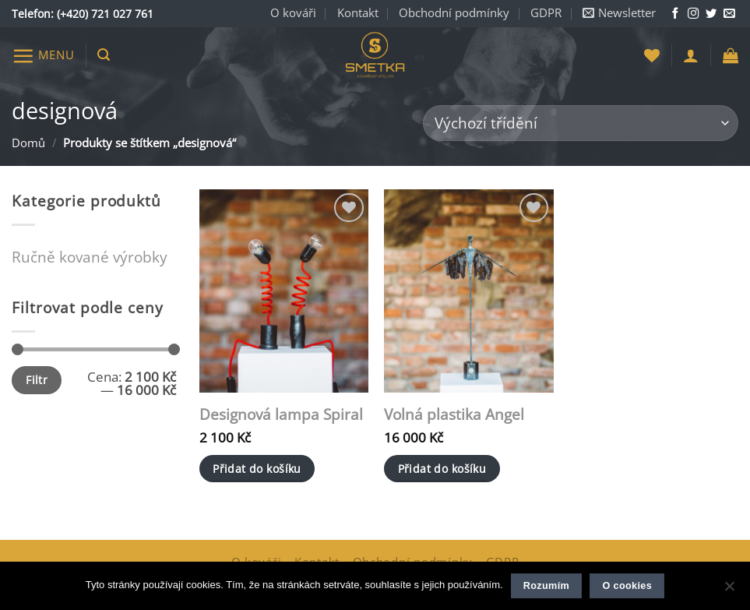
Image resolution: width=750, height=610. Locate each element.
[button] (619, 13)
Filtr (37, 379)
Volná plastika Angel (454, 415)
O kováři (293, 13)
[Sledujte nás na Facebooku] (675, 14)
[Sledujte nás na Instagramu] (693, 14)
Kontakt (358, 13)
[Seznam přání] (652, 55)
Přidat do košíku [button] (257, 468)
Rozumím (546, 585)
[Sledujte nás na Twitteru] (711, 14)
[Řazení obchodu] (580, 123)
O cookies (627, 585)
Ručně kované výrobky (89, 256)
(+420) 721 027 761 (105, 13)
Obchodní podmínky (454, 13)
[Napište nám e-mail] (729, 14)
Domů (28, 143)
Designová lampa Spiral (281, 415)
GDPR (546, 13)
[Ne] (729, 590)
